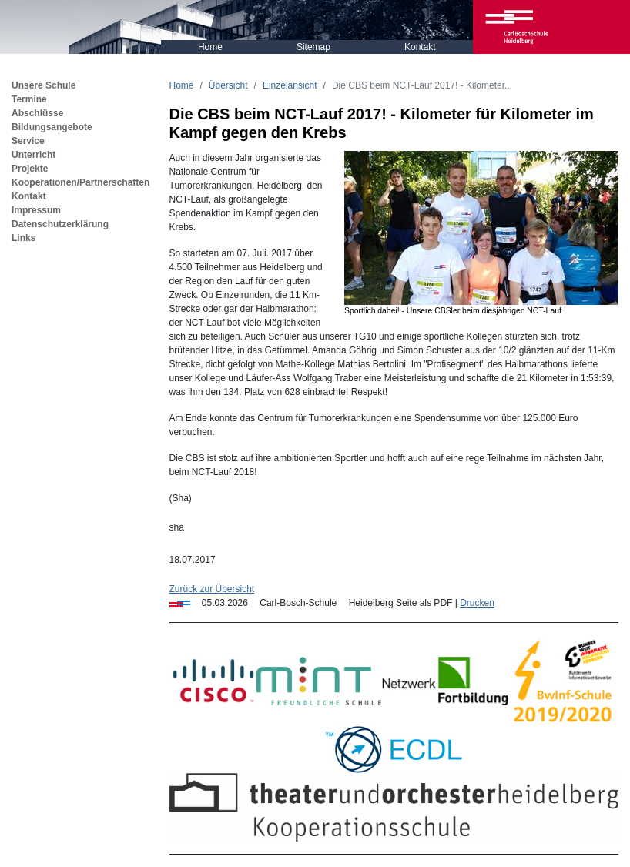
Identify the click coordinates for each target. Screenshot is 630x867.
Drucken (477, 603)
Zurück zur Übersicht (212, 589)
